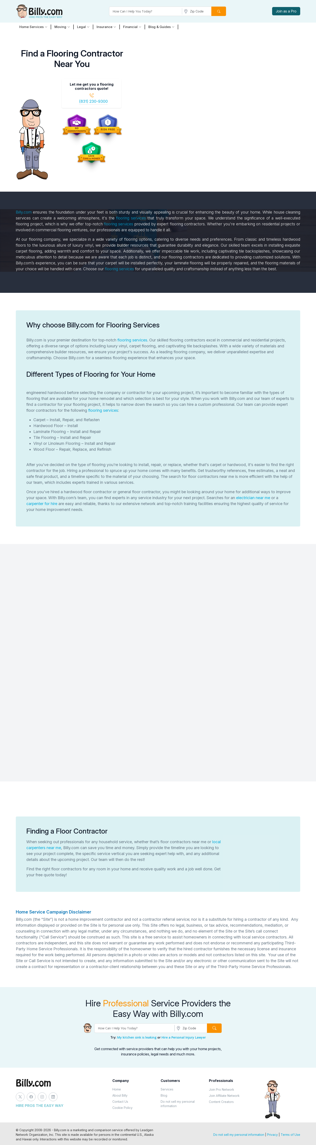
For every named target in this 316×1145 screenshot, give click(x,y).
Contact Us (120, 1101)
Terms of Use (290, 1134)
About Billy (119, 1095)
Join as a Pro (286, 11)
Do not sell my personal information (178, 1104)
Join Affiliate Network (224, 1095)
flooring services (130, 218)
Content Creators (221, 1102)
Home (116, 1089)
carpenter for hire (41, 503)
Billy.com (24, 212)
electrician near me (253, 497)
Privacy (272, 1134)
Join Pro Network (221, 1089)
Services (167, 1089)
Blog (164, 1095)
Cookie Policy (122, 1108)
